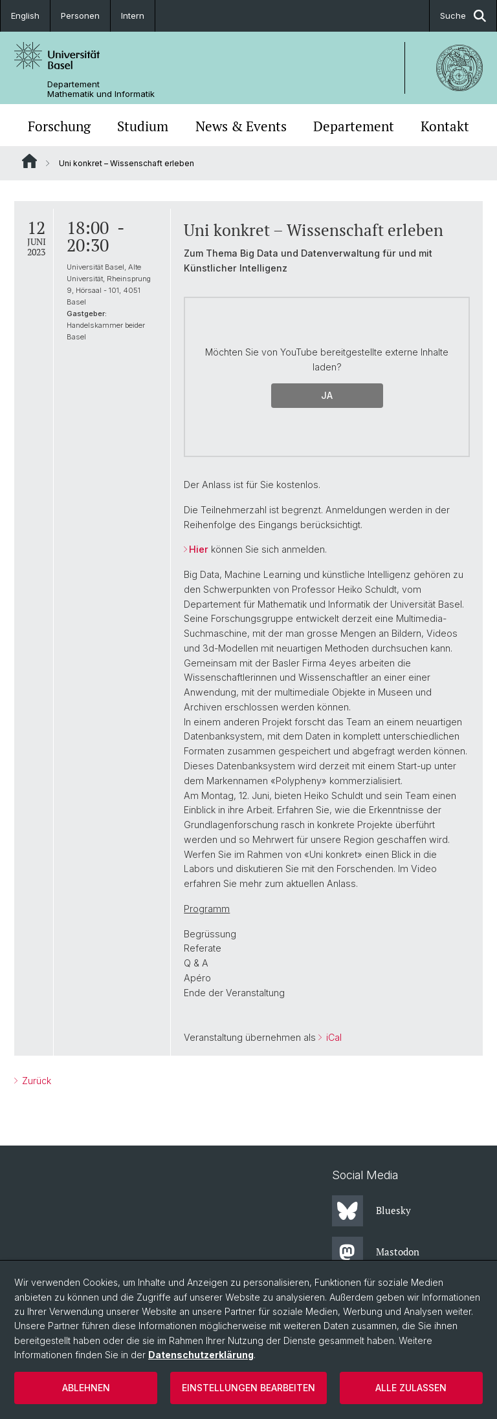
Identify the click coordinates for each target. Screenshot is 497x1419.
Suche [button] (463, 16)
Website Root (29, 161)
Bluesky (371, 1210)
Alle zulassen (411, 1387)
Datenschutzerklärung (201, 1354)
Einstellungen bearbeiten (248, 1387)
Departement (353, 126)
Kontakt (445, 126)
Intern (132, 15)
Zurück (35, 1080)
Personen (80, 15)
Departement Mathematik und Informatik (101, 89)
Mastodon (375, 1252)
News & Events (241, 126)
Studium (142, 126)
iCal (333, 1037)
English (25, 15)
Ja (327, 395)
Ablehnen (86, 1387)
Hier (198, 549)
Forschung (59, 126)
